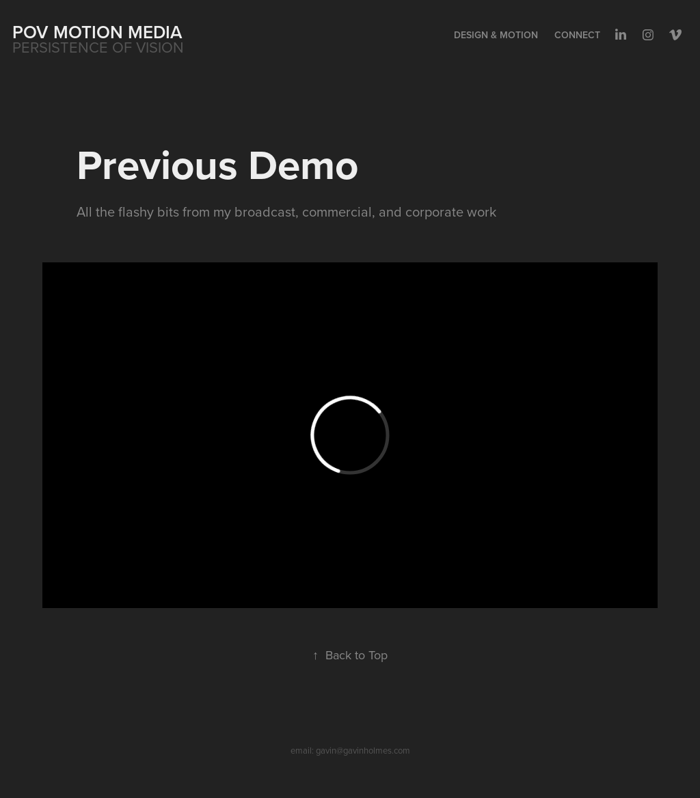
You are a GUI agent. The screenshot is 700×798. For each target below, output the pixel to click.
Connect (577, 35)
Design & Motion (496, 35)
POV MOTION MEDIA (97, 31)
